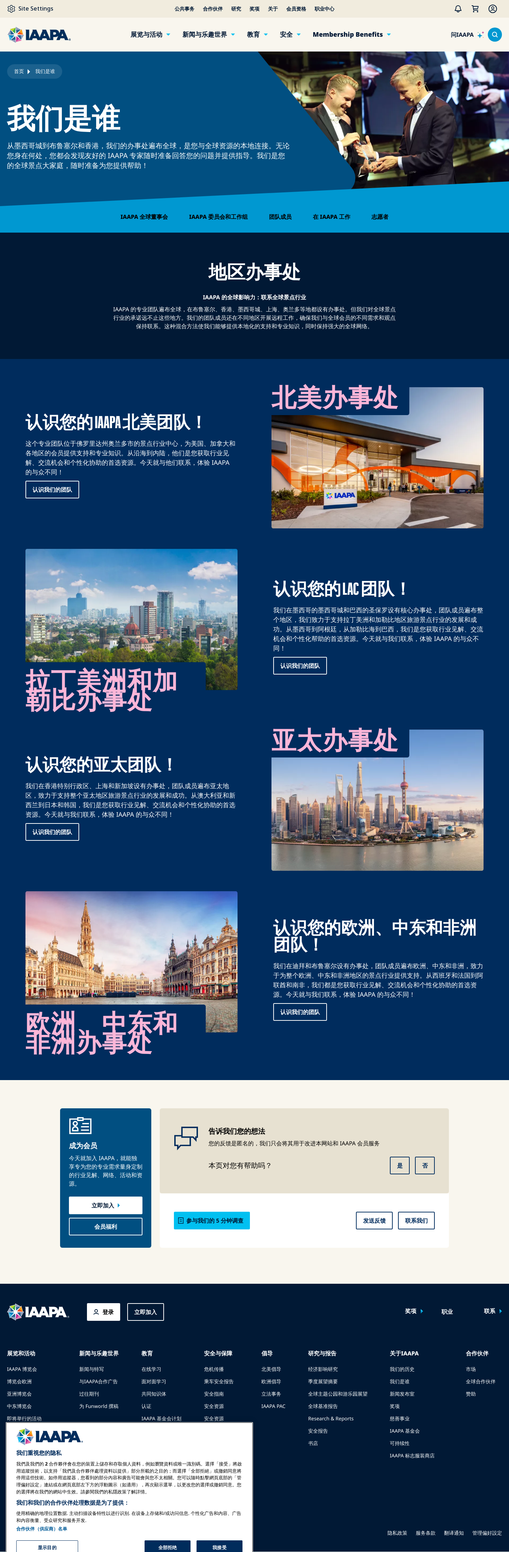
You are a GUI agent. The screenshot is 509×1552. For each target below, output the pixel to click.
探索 (146, 1431)
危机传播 (214, 1369)
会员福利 (105, 1226)
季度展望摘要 (323, 1381)
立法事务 (271, 1394)
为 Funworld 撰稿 (98, 1406)
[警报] (458, 9)
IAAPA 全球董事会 (144, 217)
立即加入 (103, 1205)
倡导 (267, 1353)
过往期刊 (89, 1394)
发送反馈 (374, 1220)
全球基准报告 (323, 1406)
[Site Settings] (30, 9)
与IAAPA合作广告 (98, 1381)
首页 (19, 71)
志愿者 (379, 217)
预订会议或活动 (24, 1443)
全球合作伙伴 (481, 1381)
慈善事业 (400, 1418)
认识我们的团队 (52, 489)
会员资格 (296, 9)
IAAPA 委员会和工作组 (218, 217)
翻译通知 (454, 1533)
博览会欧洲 (19, 1381)
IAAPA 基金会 (405, 1431)
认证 (146, 1406)
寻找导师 (151, 1443)
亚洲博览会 (19, 1394)
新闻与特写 (91, 1369)
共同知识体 (153, 1394)
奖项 (254, 9)
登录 (108, 1312)
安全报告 (318, 1431)
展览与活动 (146, 34)
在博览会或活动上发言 (32, 1431)
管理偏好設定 (487, 1533)
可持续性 (400, 1443)
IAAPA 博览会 (22, 1369)
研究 (236, 9)
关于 (273, 9)
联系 (489, 1311)
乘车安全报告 (219, 1381)
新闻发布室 (402, 1394)
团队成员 (280, 217)
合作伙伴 (213, 9)
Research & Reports (331, 1418)
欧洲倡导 (271, 1381)
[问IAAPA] (468, 35)
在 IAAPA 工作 (331, 217)
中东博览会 (19, 1406)
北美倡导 (271, 1369)
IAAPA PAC (273, 1406)
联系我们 (416, 1220)
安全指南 (214, 1394)
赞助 (471, 1394)
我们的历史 (402, 1369)
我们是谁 (400, 1381)
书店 (313, 1443)
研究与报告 (322, 1353)
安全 (286, 34)
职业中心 (324, 9)
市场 (471, 1369)
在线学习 (151, 1369)
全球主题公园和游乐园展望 (338, 1394)
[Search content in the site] (495, 35)
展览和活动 (21, 1353)
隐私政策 (397, 1533)
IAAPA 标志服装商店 (412, 1455)
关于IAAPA (404, 1353)
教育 (253, 34)
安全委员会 (216, 1443)
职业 (447, 1312)
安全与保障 (218, 1353)
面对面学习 (153, 1381)
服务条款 (425, 1533)
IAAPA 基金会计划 (161, 1418)
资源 (146, 1455)
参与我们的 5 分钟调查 (214, 1220)
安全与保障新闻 (221, 1431)
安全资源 (214, 1406)
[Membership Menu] (493, 9)
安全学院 (214, 1455)
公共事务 (184, 9)
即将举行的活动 (24, 1418)
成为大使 (17, 1455)
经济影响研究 (323, 1369)
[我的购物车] (475, 9)
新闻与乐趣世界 (204, 34)
